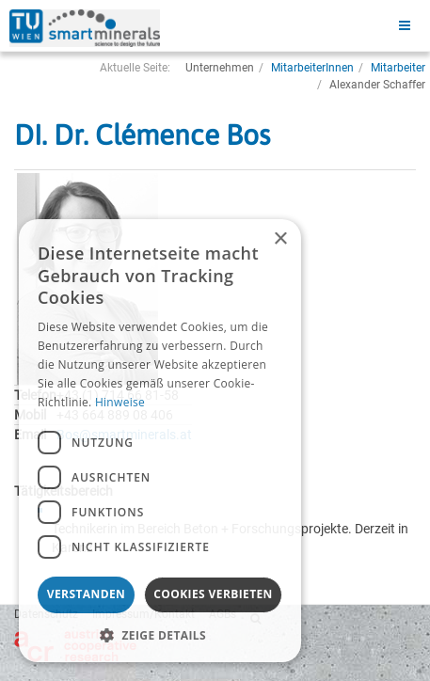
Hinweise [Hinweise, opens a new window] (120, 402)
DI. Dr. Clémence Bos (142, 134)
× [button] (280, 239)
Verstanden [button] (86, 594)
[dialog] (160, 440)
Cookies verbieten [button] (213, 594)
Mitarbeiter (398, 67)
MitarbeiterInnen (312, 67)
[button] (160, 634)
